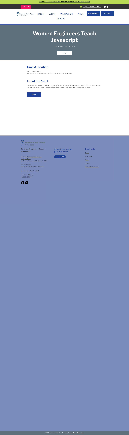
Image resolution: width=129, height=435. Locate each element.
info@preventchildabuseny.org (33, 157)
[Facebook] (105, 7)
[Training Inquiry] (93, 13)
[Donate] (107, 13)
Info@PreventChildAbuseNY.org (92, 7)
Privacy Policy (80, 432)
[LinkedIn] (107, 7)
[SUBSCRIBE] (60, 156)
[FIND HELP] (26, 7)
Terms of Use (72, 432)
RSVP (64, 53)
